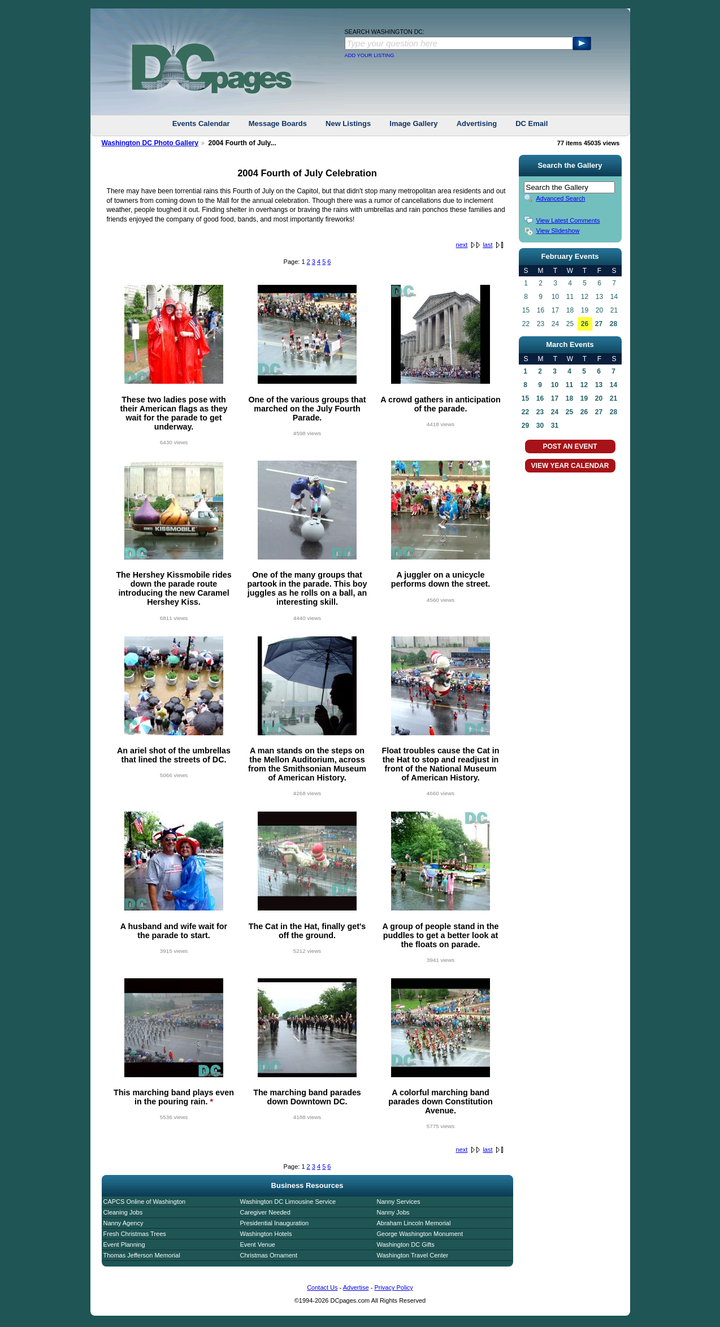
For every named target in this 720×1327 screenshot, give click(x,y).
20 (598, 398)
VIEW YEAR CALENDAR (570, 466)
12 (584, 385)
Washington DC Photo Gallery (150, 143)
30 (540, 426)
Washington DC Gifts (406, 1244)
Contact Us (322, 1287)
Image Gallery (413, 123)
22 (525, 412)
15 (525, 398)
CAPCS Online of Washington (144, 1201)
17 (554, 398)
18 (569, 398)
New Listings (348, 123)
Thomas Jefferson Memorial (141, 1255)
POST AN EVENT (570, 446)
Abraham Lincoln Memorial (414, 1223)
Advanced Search (560, 198)
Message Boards (278, 123)
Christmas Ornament (268, 1255)
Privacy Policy (393, 1287)
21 (613, 398)
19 (584, 398)
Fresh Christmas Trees (134, 1233)
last (487, 244)
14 (613, 385)
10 (554, 385)
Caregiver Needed (265, 1212)
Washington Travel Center (413, 1255)
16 (540, 398)
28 (613, 324)
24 (554, 412)
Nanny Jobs (393, 1212)
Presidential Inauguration (274, 1223)
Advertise (356, 1287)
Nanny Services (398, 1201)
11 (569, 385)
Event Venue (257, 1244)
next (462, 244)
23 (540, 412)
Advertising (477, 123)
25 (569, 412)
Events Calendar (201, 123)
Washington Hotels (266, 1233)
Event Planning (124, 1244)
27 (598, 324)
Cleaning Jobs (123, 1212)
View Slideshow (558, 230)
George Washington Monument (420, 1233)
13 (598, 385)
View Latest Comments (568, 220)
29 (525, 426)
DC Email (531, 123)
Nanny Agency (123, 1223)
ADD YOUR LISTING (369, 55)
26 (584, 324)
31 (554, 426)
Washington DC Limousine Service (288, 1201)
